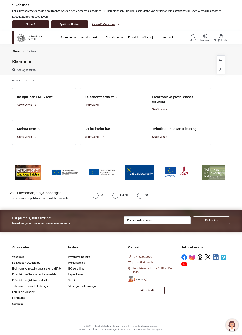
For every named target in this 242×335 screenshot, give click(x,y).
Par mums (18, 298)
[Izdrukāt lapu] (221, 60)
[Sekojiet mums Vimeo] (223, 257)
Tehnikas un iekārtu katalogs (175, 129)
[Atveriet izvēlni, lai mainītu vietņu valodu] (205, 38)
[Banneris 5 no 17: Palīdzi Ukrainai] (139, 172)
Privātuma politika (79, 257)
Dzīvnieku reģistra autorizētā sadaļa (34, 274)
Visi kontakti (146, 290)
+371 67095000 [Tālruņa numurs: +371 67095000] (142, 257)
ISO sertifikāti (76, 268)
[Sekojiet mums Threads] (200, 257)
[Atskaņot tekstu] (27, 70)
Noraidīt (31, 24)
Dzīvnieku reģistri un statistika (30, 280)
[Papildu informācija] (145, 279)
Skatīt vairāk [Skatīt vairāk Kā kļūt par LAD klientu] (24, 105)
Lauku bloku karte (99, 129)
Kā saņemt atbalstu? (101, 97)
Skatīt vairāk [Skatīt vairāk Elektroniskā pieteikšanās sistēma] (159, 109)
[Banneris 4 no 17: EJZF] (102, 172)
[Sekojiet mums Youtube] (184, 264)
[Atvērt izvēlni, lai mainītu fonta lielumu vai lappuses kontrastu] (221, 38)
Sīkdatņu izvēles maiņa (82, 286)
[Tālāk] (221, 172)
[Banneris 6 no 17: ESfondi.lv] (176, 172)
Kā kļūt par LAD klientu (35, 97)
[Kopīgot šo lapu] (221, 69)
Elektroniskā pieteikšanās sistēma (172, 99)
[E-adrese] (135, 279)
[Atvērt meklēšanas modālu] (193, 38)
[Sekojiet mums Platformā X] (208, 257)
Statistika (17, 303)
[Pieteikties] (211, 220)
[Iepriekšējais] (21, 172)
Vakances (18, 257)
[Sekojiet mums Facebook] (184, 257)
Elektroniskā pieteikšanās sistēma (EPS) (36, 268)
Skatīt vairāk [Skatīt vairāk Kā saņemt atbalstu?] (92, 105)
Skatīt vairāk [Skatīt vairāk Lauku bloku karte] (92, 137)
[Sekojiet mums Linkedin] (216, 257)
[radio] (98, 195)
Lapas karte (75, 274)
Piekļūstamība (76, 262)
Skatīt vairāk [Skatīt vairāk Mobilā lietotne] (24, 137)
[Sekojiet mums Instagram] (192, 257)
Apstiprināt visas (70, 24)
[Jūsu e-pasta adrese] (157, 220)
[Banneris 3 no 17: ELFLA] (65, 172)
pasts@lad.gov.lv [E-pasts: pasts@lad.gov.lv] (142, 262)
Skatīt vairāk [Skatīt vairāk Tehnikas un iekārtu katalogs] (159, 137)
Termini (72, 280)
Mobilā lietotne (29, 129)
